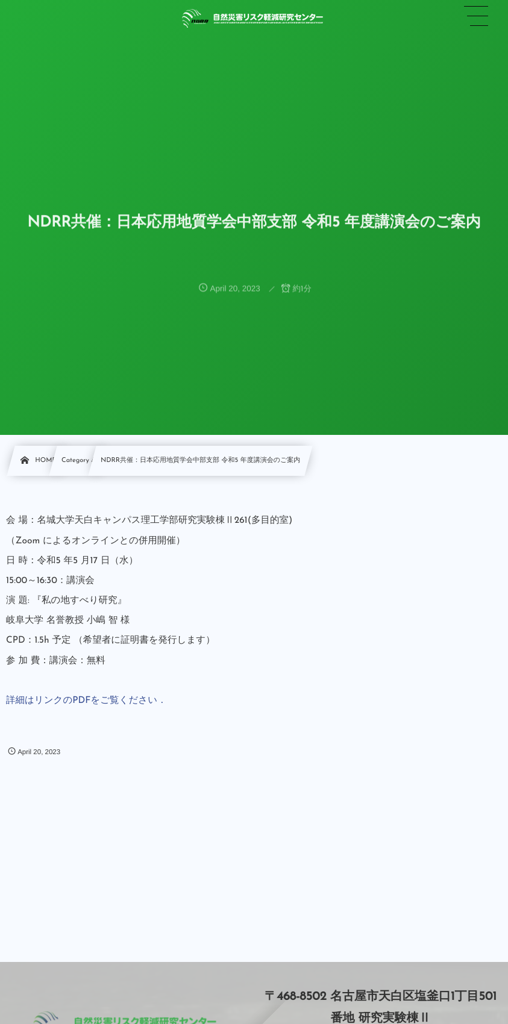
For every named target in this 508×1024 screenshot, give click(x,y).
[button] (476, 16)
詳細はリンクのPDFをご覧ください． (86, 700)
